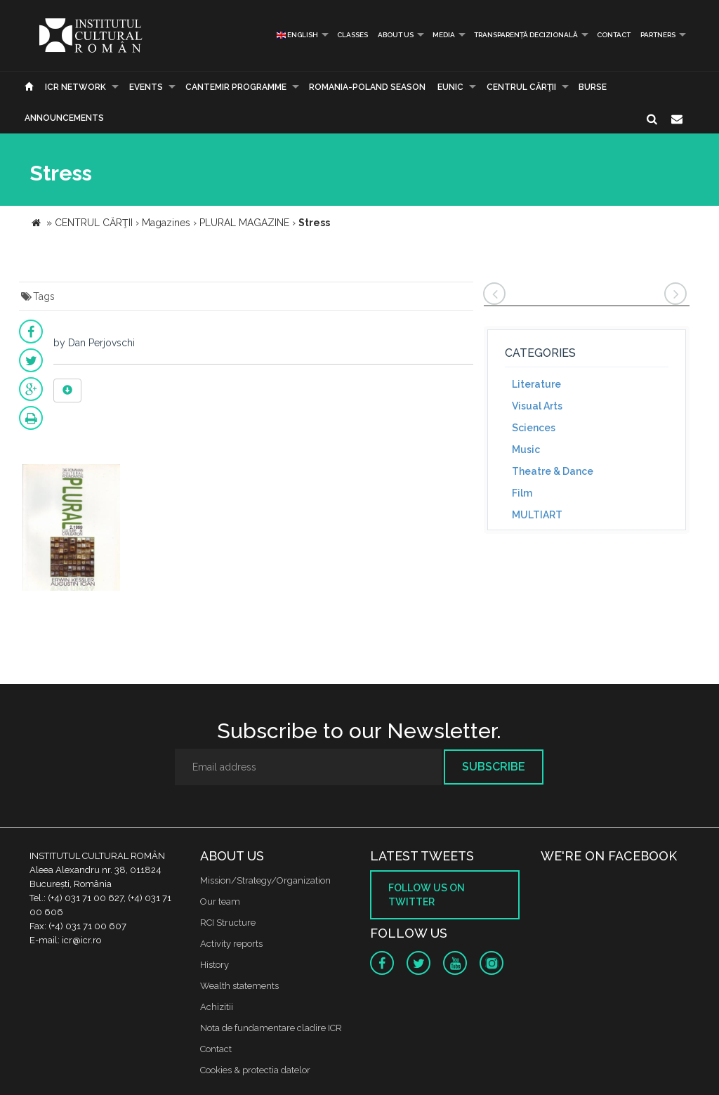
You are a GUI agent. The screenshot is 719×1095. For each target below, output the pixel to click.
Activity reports (231, 943)
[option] (71, 529)
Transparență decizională (526, 35)
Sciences (533, 427)
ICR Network (75, 87)
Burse (593, 87)
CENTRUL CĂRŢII (521, 87)
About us (396, 35)
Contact (614, 35)
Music (526, 449)
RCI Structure (228, 922)
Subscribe (493, 766)
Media (444, 35)
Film (522, 493)
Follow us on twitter (426, 894)
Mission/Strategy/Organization (265, 880)
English (297, 35)
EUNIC (450, 87)
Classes (352, 35)
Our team (220, 901)
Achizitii (216, 1007)
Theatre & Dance (552, 471)
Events (146, 87)
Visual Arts (537, 406)
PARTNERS (657, 35)
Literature (536, 384)
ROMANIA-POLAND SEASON (367, 87)
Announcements (64, 118)
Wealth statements (239, 986)
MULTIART (537, 514)
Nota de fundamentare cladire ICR (271, 1028)
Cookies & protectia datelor (255, 1070)
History (214, 964)
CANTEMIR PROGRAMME (235, 87)
